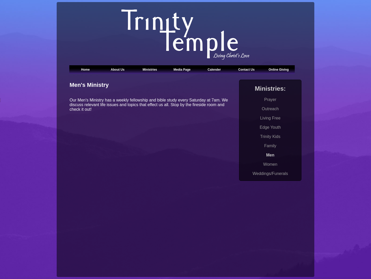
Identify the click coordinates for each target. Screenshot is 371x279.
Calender (214, 69)
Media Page (181, 69)
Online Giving (278, 69)
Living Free (270, 118)
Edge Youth (270, 127)
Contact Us (246, 69)
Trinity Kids (270, 136)
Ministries (149, 69)
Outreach (270, 109)
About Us (117, 69)
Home (85, 69)
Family (270, 146)
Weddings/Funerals (270, 173)
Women (270, 164)
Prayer (270, 99)
